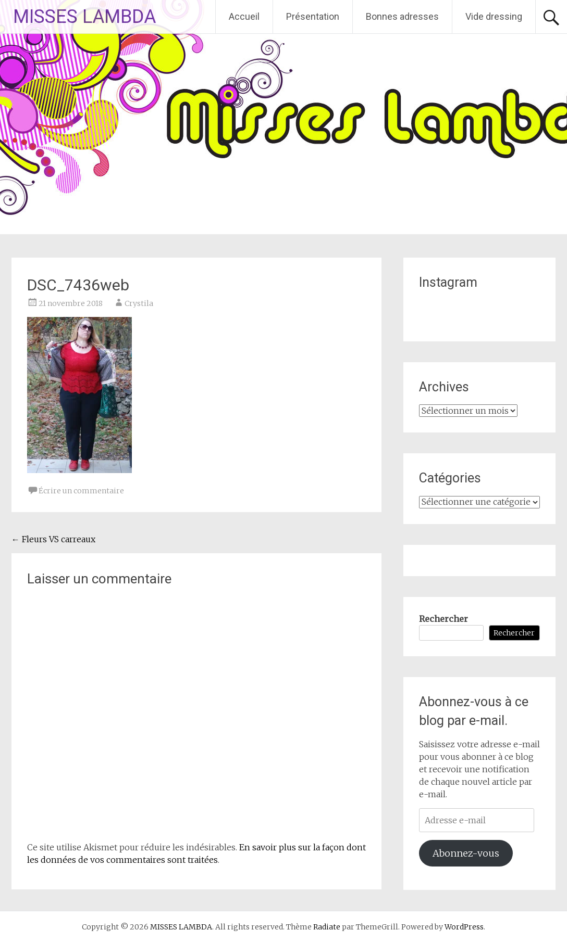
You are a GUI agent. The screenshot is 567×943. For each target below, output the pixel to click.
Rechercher (443, 619)
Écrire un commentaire (81, 490)
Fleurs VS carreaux (53, 539)
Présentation (312, 16)
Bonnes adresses (402, 16)
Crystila (139, 303)
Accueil (244, 16)
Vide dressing (493, 16)
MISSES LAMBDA (84, 17)
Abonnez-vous (466, 853)
